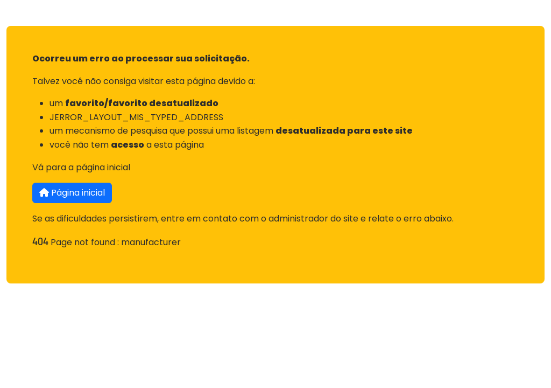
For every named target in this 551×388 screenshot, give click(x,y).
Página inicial (72, 192)
